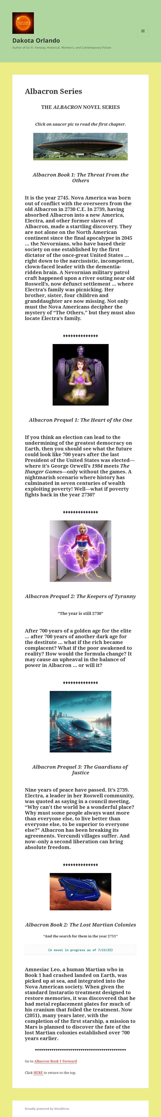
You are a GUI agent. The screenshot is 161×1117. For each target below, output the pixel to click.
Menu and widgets (143, 36)
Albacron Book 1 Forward (55, 1061)
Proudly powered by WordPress (47, 1109)
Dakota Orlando (36, 40)
